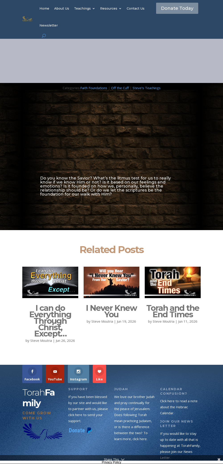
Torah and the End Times (172, 311)
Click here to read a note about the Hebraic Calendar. (179, 407)
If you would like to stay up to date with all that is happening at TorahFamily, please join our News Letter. (180, 445)
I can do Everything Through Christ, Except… (50, 320)
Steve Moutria (41, 340)
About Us (61, 8)
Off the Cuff (120, 88)
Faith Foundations (93, 88)
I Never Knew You (111, 311)
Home (44, 8)
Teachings (82, 8)
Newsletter (48, 25)
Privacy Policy (111, 462)
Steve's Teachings (147, 88)
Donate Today (177, 8)
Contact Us (136, 8)
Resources (108, 8)
